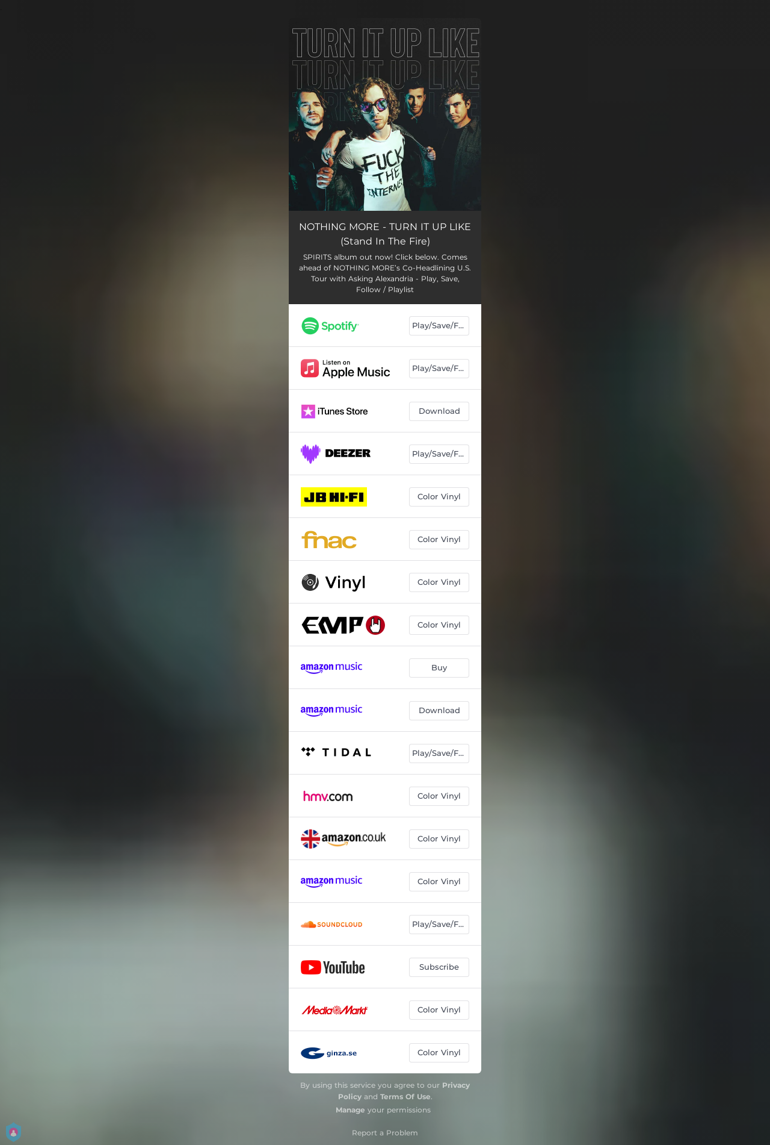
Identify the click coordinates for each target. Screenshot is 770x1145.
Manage (350, 1109)
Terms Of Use (405, 1096)
